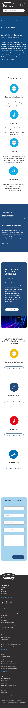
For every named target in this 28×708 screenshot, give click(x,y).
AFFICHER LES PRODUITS (14, 368)
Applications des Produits (14, 20)
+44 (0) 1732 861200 (6, 597)
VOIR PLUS (12, 309)
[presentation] (15, 550)
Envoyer (18, 557)
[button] (22, 218)
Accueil (3, 20)
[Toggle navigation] (22, 4)
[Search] (14, 10)
